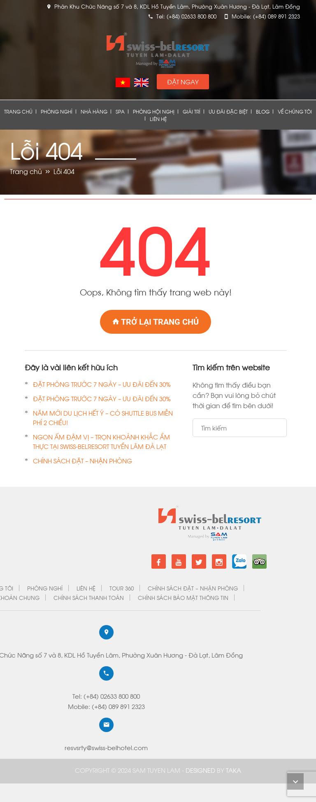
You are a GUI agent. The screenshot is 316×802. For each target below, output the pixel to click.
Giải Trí (191, 111)
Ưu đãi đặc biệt (228, 111)
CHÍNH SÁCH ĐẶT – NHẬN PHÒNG (82, 460)
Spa (120, 111)
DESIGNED (201, 769)
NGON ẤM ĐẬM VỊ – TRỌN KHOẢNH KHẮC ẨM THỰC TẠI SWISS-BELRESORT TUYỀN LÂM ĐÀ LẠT (101, 441)
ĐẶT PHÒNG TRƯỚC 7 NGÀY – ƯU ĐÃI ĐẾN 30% (102, 383)
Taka (233, 769)
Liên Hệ (158, 118)
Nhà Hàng (94, 111)
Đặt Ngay (183, 81)
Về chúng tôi (295, 111)
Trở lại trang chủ (155, 322)
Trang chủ (18, 111)
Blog (263, 111)
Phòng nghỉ (56, 111)
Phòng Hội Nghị (153, 111)
